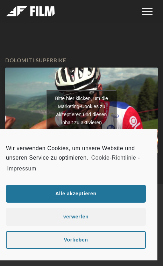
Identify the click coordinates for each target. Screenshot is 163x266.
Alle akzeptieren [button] (76, 193)
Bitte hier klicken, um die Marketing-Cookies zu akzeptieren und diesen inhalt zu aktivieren (81, 110)
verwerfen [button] (76, 216)
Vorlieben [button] (76, 240)
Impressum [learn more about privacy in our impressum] (21, 169)
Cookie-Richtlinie (113, 158)
